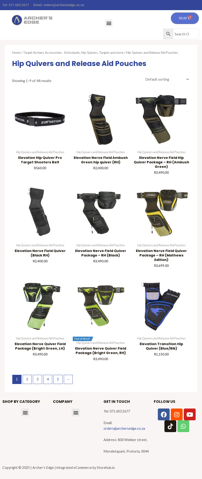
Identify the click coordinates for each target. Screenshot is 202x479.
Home (16, 52)
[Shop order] (166, 79)
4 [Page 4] (48, 379)
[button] (109, 23)
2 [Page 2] (27, 379)
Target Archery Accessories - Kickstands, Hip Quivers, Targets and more (73, 52)
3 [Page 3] (37, 379)
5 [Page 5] (58, 379)
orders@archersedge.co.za (63, 5)
